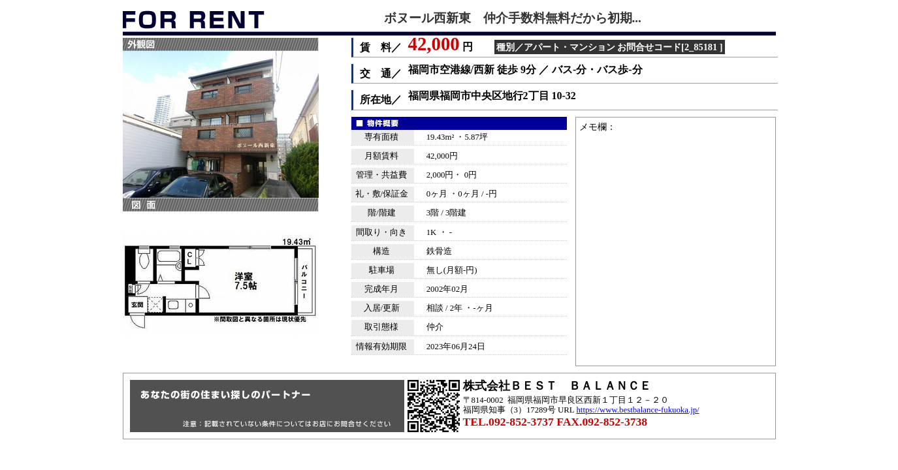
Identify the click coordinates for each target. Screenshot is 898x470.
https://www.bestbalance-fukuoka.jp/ (637, 410)
